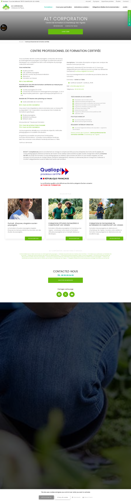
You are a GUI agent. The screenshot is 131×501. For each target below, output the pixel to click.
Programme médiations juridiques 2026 (85, 106)
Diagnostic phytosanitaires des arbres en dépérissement (44, 257)
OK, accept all (46, 497)
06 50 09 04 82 (58, 26)
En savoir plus (33, 240)
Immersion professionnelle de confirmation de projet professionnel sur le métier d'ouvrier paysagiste (74, 258)
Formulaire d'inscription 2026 (82, 108)
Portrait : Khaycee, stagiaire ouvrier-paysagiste (23, 224)
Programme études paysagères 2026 (85, 101)
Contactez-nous (72, 26)
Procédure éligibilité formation (84, 71)
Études (118, 1)
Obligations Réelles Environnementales (105, 7)
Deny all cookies (62, 497)
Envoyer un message (65, 282)
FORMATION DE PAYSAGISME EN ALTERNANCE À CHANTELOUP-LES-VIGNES (103, 225)
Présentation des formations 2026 (84, 100)
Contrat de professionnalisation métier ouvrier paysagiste (77, 257)
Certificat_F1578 (88, 83)
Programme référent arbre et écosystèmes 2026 (88, 112)
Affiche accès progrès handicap (83, 121)
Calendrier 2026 (79, 113)
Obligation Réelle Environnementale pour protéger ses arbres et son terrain (89, 260)
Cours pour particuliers (64, 7)
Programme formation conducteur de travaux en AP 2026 (90, 103)
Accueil (88, 1)
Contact (126, 1)
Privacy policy (88, 497)
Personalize (76, 497)
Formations (48, 7)
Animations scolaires (81, 7)
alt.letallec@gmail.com (77, 86)
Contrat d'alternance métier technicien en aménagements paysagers (39, 255)
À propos (96, 1)
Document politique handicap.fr (83, 120)
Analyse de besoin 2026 (81, 110)
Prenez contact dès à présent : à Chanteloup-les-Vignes (89, 134)
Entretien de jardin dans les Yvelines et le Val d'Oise (74, 255)
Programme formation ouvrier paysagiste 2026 (87, 105)
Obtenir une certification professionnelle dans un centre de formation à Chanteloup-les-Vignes (65, 259)
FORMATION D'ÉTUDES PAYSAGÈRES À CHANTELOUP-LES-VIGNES (64, 224)
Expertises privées (108, 1)
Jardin (125, 7)
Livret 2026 (65, 32)
